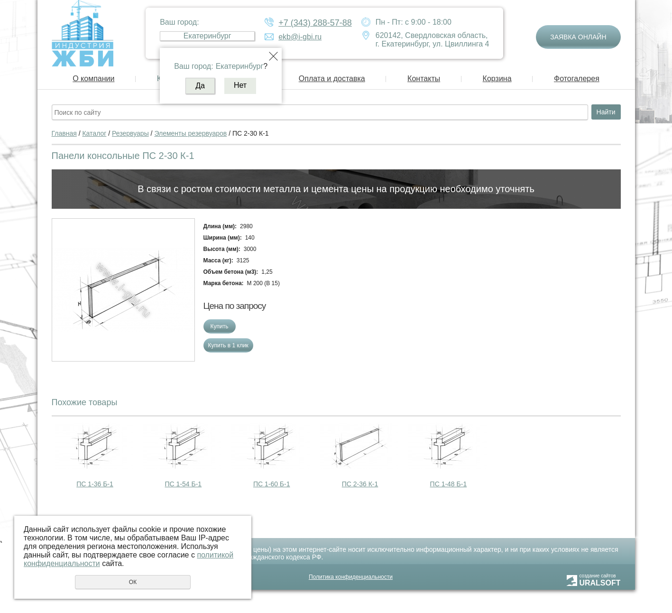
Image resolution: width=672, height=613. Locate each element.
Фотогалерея (576, 78)
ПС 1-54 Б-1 (183, 484)
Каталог (94, 133)
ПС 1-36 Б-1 (94, 484)
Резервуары (130, 133)
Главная (64, 133)
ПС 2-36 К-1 (360, 484)
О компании (93, 78)
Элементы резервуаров (190, 133)
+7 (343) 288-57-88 (315, 23)
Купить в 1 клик (228, 345)
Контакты (423, 78)
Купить (220, 326)
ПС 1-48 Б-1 (448, 484)
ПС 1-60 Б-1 (271, 484)
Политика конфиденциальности (351, 577)
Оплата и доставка (332, 78)
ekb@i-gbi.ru (300, 37)
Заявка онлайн (578, 37)
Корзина (497, 78)
